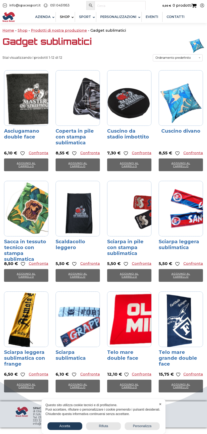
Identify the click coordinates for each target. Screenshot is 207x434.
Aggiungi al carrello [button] (26, 165)
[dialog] (103, 416)
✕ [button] (160, 404)
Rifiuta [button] (103, 426)
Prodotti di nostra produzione (59, 30)
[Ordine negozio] (178, 57)
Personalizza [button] (142, 426)
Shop (22, 30)
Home (8, 30)
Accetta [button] (64, 426)
